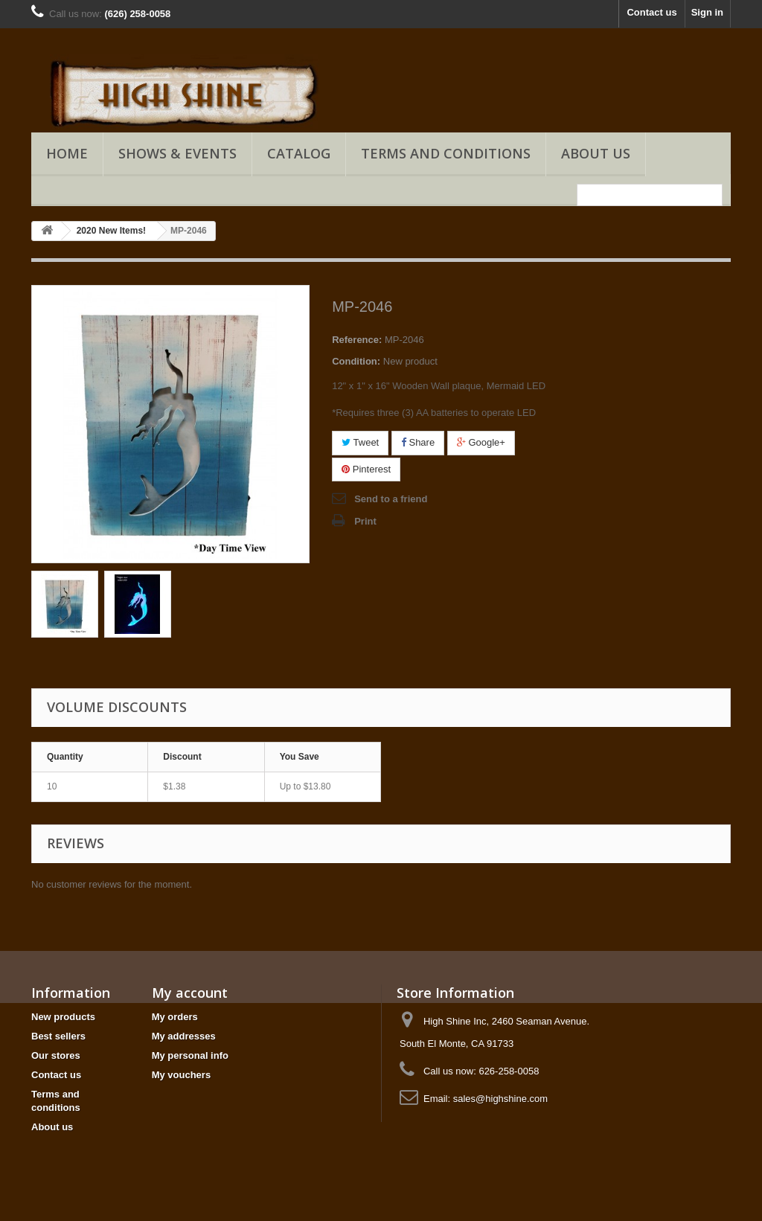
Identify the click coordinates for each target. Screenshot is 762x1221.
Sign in (707, 12)
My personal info (190, 1055)
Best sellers (58, 1036)
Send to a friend (390, 498)
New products (63, 1016)
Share (418, 442)
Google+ (481, 442)
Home (67, 153)
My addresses (184, 1036)
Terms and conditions (446, 153)
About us (595, 153)
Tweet (360, 442)
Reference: (357, 339)
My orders (175, 1016)
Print (365, 521)
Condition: (356, 361)
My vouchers (181, 1074)
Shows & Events (177, 153)
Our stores (55, 1055)
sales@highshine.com (500, 1098)
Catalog (298, 153)
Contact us (651, 12)
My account (190, 993)
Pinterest (366, 469)
